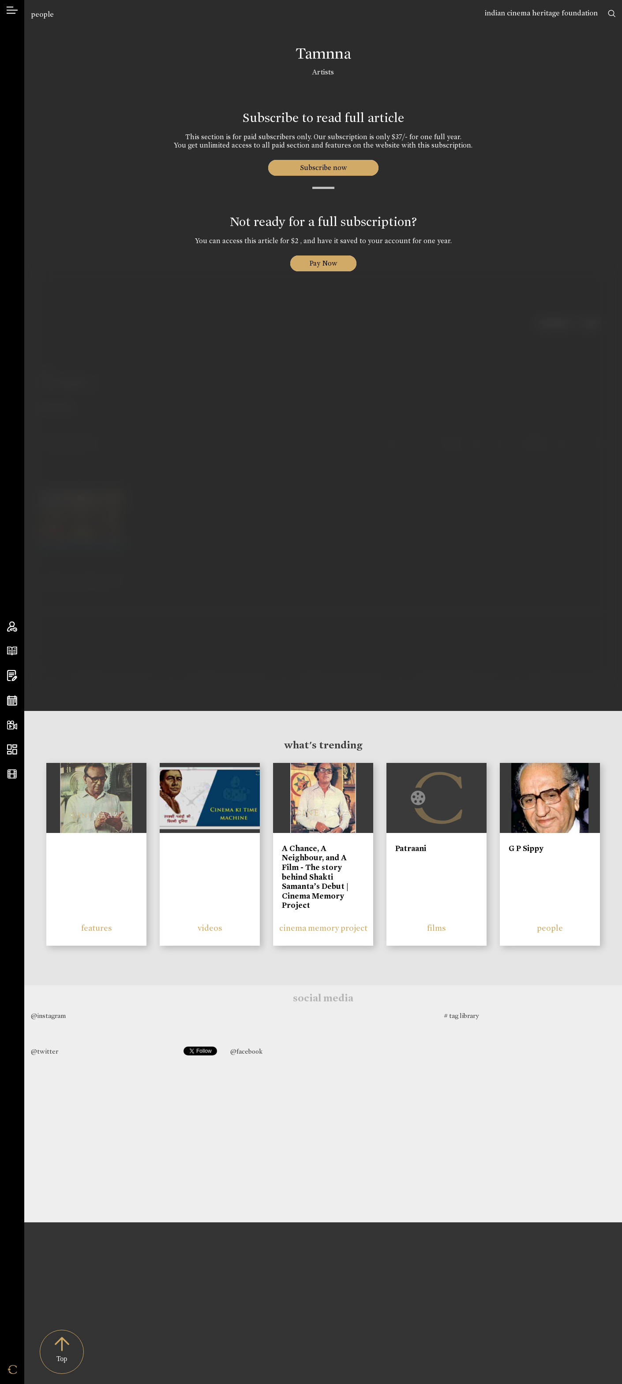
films (436, 928)
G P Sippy (526, 848)
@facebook (246, 1051)
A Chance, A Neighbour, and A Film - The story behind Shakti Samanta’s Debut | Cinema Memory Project (315, 877)
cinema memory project (323, 928)
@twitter (44, 1051)
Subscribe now (323, 167)
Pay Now (323, 263)
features (96, 928)
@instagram (48, 1016)
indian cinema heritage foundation (541, 13)
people (42, 14)
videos (210, 928)
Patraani (410, 848)
